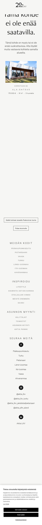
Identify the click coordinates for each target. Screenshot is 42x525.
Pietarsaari (21, 252)
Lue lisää (6, 504)
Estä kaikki (21, 515)
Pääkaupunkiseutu (21, 248)
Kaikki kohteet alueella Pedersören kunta (21, 220)
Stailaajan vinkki (21, 295)
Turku (21, 260)
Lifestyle (21, 287)
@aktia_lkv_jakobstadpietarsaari (21, 403)
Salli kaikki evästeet (21, 509)
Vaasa (21, 256)
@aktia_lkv (21, 394)
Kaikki (21, 303)
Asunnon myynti (21, 325)
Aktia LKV (21, 423)
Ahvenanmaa (21, 272)
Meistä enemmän (21, 299)
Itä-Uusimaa (21, 268)
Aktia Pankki (21, 329)
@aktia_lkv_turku (21, 398)
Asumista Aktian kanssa (21, 291)
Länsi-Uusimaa (21, 264)
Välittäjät (21, 317)
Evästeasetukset (21, 520)
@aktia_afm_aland (21, 407)
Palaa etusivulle (21, 228)
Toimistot (21, 321)
